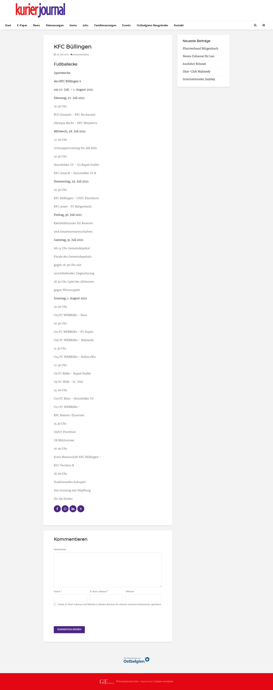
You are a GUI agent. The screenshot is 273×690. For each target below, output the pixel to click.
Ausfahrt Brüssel (194, 64)
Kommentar (60, 550)
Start (8, 25)
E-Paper (22, 25)
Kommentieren (81, 55)
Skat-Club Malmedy (196, 71)
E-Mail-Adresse (99, 592)
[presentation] (80, 615)
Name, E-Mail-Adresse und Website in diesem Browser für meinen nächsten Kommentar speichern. (110, 605)
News (36, 25)
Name (58, 592)
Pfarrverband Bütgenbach (200, 48)
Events (126, 25)
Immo (73, 25)
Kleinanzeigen (55, 25)
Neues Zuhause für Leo (198, 56)
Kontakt (179, 25)
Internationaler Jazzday (199, 79)
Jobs (85, 25)
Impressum (146, 681)
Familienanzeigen (105, 25)
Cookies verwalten (163, 681)
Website (130, 592)
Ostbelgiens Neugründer (152, 25)
